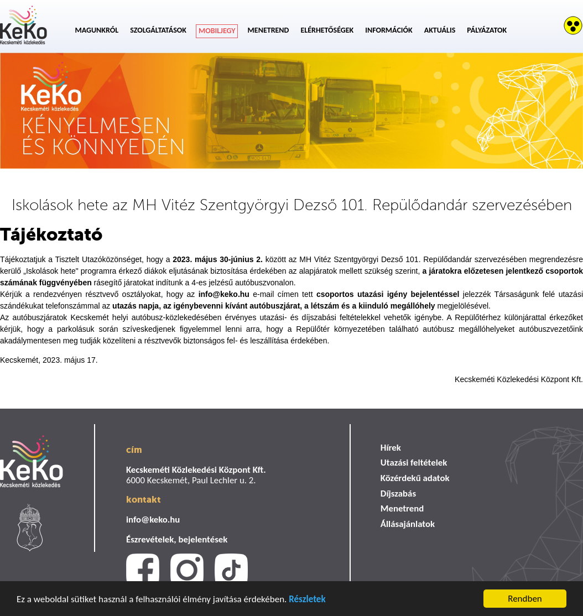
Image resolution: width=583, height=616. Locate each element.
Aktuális (440, 30)
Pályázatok (487, 30)
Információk (388, 30)
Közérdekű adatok (415, 478)
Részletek (307, 599)
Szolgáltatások (158, 30)
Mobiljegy (217, 30)
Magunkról (97, 30)
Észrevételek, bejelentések (176, 539)
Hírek (391, 447)
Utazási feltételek (414, 462)
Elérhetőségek (326, 30)
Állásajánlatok (408, 524)
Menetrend (268, 30)
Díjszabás (398, 493)
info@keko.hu (153, 519)
